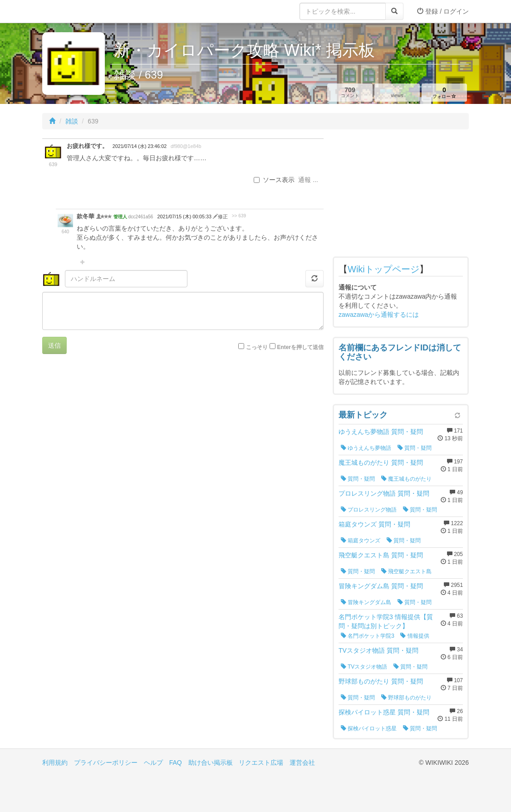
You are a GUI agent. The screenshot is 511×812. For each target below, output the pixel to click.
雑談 (71, 121)
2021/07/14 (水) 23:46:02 (140, 146)
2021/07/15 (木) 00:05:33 (185, 216)
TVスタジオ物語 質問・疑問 (378, 650)
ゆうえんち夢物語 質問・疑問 (381, 431)
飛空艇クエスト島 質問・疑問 (381, 555)
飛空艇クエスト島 (406, 571)
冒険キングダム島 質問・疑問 (381, 586)
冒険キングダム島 (366, 602)
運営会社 (302, 762)
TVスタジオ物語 (364, 667)
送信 (54, 345)
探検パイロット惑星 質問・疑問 (384, 712)
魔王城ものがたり (406, 479)
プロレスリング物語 (369, 510)
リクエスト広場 (261, 762)
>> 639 (239, 215)
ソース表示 (274, 179)
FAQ (175, 762)
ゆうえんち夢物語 (366, 448)
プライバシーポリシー (106, 762)
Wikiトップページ (383, 269)
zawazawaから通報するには (379, 314)
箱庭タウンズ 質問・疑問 (374, 524)
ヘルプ (153, 762)
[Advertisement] (401, 195)
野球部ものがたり (406, 697)
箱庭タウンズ (360, 540)
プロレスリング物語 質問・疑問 (384, 493)
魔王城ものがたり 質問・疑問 (381, 462)
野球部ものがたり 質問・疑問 (381, 681)
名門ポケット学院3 (367, 636)
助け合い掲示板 (210, 762)
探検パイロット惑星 (369, 728)
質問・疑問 (415, 448)
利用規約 (55, 762)
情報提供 (414, 636)
